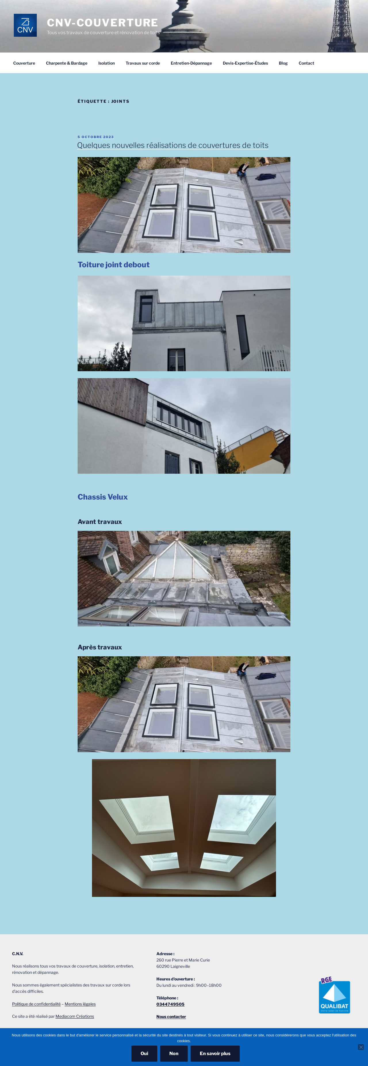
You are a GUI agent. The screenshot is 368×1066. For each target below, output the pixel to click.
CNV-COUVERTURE (103, 22)
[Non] (361, 1047)
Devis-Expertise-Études (245, 63)
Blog (283, 63)
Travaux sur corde (143, 63)
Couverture (24, 63)
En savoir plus (215, 1053)
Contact (306, 63)
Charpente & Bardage (66, 63)
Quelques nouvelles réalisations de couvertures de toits (173, 145)
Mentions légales (80, 1003)
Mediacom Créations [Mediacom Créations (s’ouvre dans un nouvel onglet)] (74, 1016)
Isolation (106, 63)
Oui (144, 1053)
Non (174, 1053)
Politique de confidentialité (36, 1003)
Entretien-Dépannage (191, 63)
